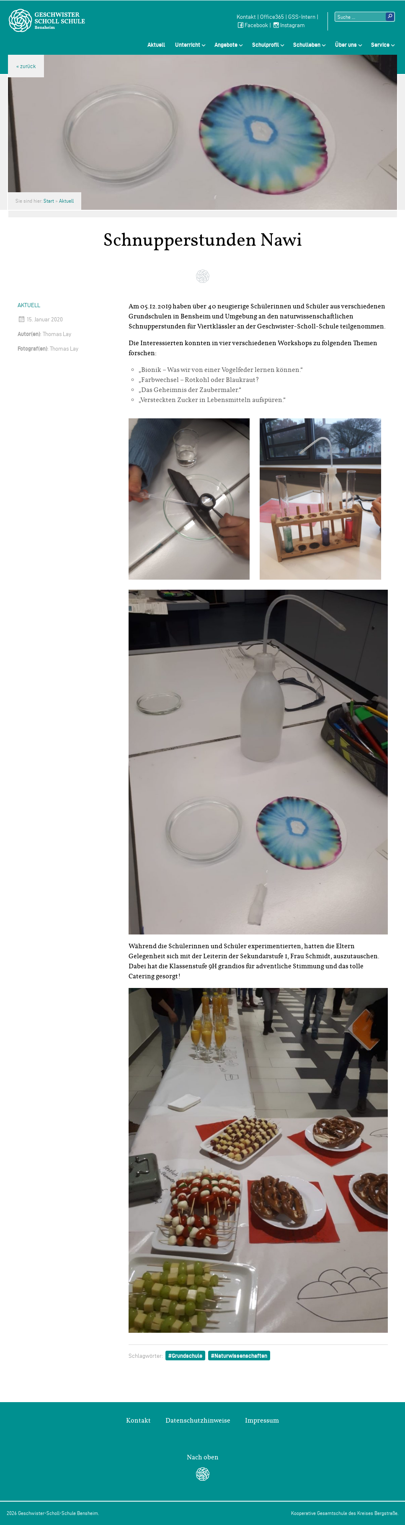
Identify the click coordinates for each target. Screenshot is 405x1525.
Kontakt (246, 17)
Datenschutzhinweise (197, 1420)
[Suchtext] (365, 17)
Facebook (252, 25)
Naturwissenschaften (240, 1355)
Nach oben (203, 1457)
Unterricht (187, 44)
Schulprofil (265, 44)
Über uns (346, 44)
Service (380, 44)
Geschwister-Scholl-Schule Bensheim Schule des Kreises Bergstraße (46, 20)
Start (49, 201)
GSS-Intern (301, 17)
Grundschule (187, 1355)
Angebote (225, 44)
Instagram (288, 25)
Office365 (272, 17)
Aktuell (156, 44)
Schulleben (306, 44)
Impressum (262, 1420)
